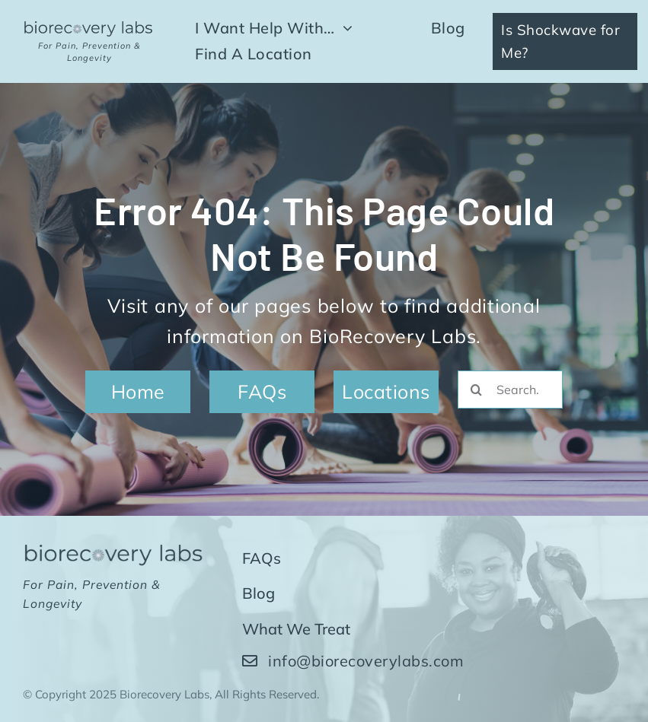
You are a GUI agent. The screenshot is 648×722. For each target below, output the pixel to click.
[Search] (477, 390)
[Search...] (510, 390)
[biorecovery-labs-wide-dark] (89, 27)
